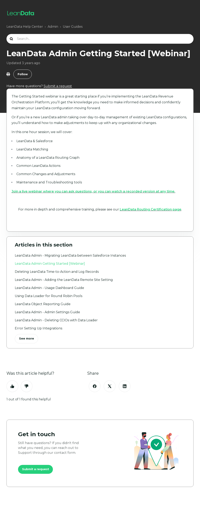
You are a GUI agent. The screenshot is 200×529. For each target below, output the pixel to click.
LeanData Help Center (24, 27)
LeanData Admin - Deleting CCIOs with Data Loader (56, 320)
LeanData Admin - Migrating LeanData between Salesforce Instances (70, 255)
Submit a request (35, 469)
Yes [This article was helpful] (12, 386)
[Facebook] (94, 386)
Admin (53, 27)
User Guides (72, 27)
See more (26, 339)
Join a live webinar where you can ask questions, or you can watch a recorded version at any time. (93, 192)
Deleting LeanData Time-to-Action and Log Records (57, 272)
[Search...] (100, 39)
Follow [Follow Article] (23, 74)
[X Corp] (109, 386)
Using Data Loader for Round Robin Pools (48, 296)
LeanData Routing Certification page (150, 210)
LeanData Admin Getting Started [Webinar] (50, 264)
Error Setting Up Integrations (38, 328)
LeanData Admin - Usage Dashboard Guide (49, 288)
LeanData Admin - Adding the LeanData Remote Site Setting (64, 280)
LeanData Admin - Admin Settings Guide (47, 312)
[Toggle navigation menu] (189, 13)
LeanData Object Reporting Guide (43, 304)
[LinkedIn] (124, 386)
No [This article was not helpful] (26, 386)
